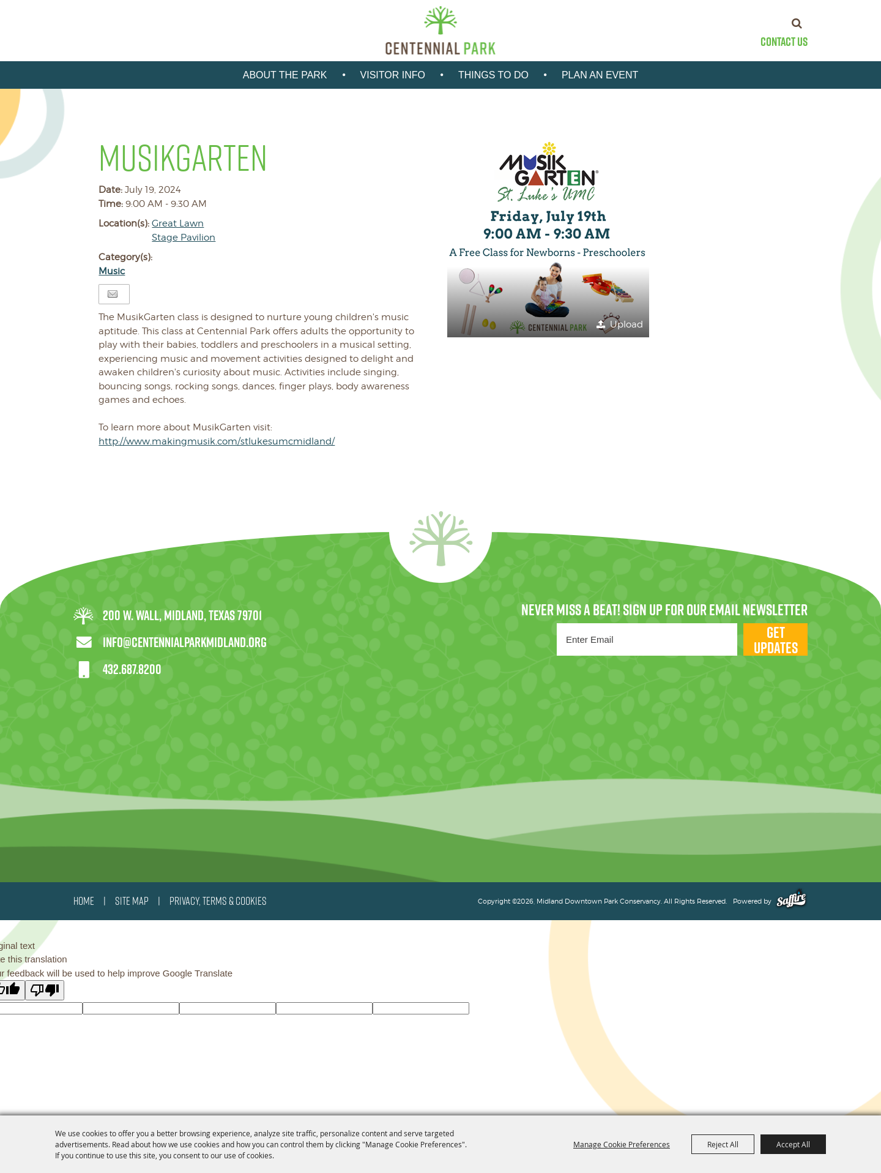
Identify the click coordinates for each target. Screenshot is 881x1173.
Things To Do (493, 75)
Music (112, 271)
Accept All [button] (793, 1144)
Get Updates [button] (776, 639)
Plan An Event (600, 75)
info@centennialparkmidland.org (185, 642)
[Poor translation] (44, 990)
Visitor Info (392, 75)
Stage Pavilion (183, 237)
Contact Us (784, 42)
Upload (626, 324)
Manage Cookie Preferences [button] (621, 1144)
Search (797, 23)
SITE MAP (132, 901)
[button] (548, 236)
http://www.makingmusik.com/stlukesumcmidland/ (217, 441)
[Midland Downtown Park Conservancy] (441, 30)
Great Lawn (178, 223)
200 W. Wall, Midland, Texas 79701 (182, 615)
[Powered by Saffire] (791, 901)
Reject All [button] (722, 1144)
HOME (83, 901)
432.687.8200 (132, 669)
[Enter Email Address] (647, 639)
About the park (285, 75)
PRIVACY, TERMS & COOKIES (218, 901)
